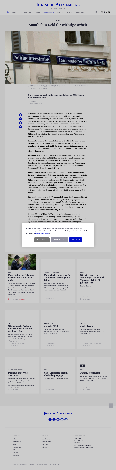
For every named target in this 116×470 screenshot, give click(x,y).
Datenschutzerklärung (42, 233)
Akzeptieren (75, 240)
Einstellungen (59, 240)
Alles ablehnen (41, 240)
